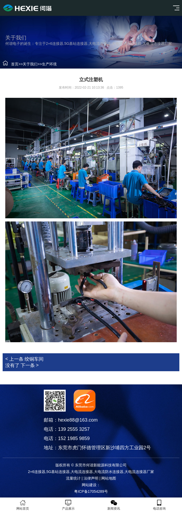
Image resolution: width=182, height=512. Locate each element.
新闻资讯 (114, 504)
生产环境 (49, 64)
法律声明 (91, 478)
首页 (14, 64)
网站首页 (23, 504)
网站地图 (108, 478)
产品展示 (68, 504)
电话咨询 (159, 504)
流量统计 (73, 478)
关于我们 (30, 64)
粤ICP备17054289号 (91, 491)
